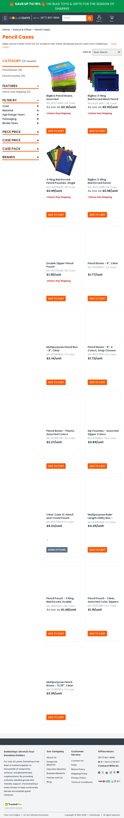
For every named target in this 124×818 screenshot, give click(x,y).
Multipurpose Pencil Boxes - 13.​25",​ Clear (59, 683)
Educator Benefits (56, 769)
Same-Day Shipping (16, 91)
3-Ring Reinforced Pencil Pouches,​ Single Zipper (60, 181)
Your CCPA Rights (12, 815)
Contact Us (77, 760)
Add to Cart (56, 131)
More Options (57, 549)
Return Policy (78, 769)
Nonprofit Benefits (52, 763)
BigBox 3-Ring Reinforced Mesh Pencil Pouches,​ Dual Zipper (103, 97)
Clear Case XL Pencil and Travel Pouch (59, 516)
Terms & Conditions (81, 782)
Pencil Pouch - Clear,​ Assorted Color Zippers (103, 600)
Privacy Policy (78, 777)
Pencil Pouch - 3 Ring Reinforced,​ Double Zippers (60, 600)
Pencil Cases (42, 29)
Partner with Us (55, 777)
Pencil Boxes (12, 70)
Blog (49, 781)
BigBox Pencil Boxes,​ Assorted (59, 97)
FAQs (74, 764)
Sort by (87, 52)
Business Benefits (56, 773)
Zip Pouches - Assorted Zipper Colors (103, 432)
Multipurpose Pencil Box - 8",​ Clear (62, 348)
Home (6, 29)
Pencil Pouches (13, 75)
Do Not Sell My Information (36, 815)
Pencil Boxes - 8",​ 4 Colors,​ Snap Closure (102, 348)
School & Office (22, 29)
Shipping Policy (79, 773)
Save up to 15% (62, 6)
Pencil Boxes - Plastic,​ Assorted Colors (60, 432)
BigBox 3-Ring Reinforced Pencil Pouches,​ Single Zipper (102, 181)
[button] (99, 18)
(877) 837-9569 (50, 17)
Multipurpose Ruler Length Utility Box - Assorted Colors (100, 516)
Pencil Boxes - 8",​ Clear (103, 263)
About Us (51, 757)
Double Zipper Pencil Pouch (59, 265)
